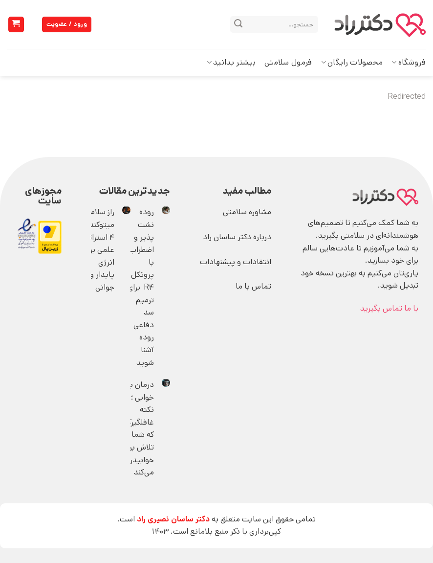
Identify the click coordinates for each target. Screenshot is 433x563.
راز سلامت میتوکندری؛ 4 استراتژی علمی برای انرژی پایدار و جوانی (96, 249)
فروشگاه (408, 62)
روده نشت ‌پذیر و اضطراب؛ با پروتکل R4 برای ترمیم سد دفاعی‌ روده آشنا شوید (140, 287)
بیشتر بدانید (231, 62)
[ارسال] (238, 24)
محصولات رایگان (352, 62)
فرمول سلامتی (288, 62)
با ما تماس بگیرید (389, 308)
